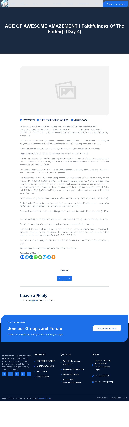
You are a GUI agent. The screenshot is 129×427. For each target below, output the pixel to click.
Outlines (57, 4)
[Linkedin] (31, 257)
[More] (53, 257)
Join (97, 4)
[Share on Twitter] (64, 278)
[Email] (40, 257)
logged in (34, 300)
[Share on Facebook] (59, 278)
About (45, 4)
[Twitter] (27, 257)
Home (13, 4)
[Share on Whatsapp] (69, 278)
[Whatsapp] (36, 257)
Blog (35, 4)
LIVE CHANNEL (24, 3)
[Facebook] (22, 257)
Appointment (84, 4)
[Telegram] (49, 257)
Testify (69, 4)
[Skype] (45, 257)
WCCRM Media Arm (44, 398)
